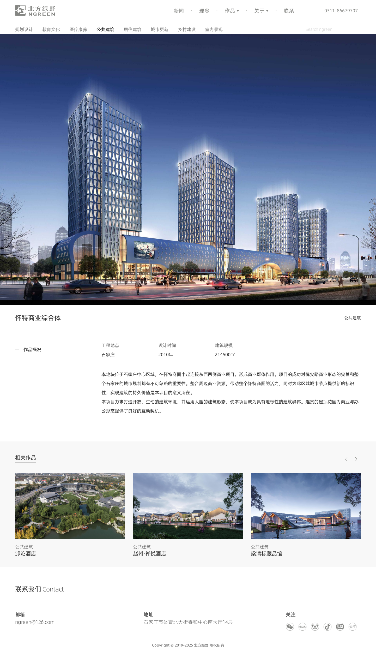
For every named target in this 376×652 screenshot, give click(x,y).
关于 (259, 10)
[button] (356, 459)
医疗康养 (78, 29)
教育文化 (51, 29)
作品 (230, 10)
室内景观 (214, 29)
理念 (204, 10)
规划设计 (24, 29)
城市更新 (159, 29)
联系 (289, 10)
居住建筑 (132, 29)
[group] (70, 515)
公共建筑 (105, 29)
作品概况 (32, 349)
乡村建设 (187, 29)
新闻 (179, 10)
